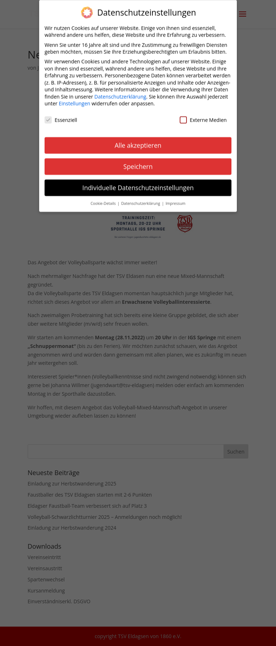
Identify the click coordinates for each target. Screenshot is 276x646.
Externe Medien (203, 116)
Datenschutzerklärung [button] (141, 199)
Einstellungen (74, 100)
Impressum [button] (175, 199)
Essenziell (61, 116)
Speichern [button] (137, 162)
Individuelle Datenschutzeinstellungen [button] (138, 184)
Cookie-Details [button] (104, 199)
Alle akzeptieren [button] (138, 141)
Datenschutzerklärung (120, 92)
